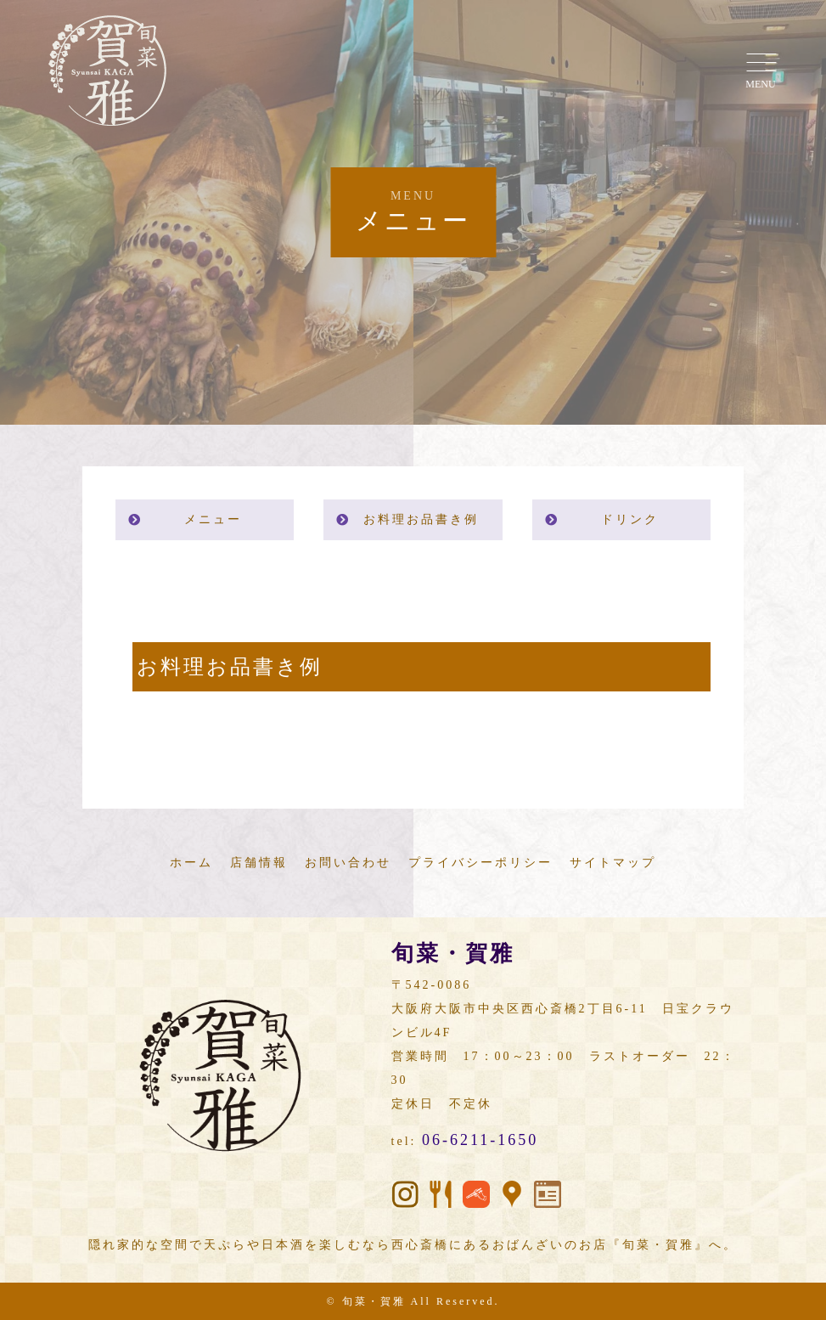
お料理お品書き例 (421, 519)
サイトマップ (613, 862)
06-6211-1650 (480, 1139)
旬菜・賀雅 (374, 1301)
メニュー (213, 519)
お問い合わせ (348, 862)
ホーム (191, 862)
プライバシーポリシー (480, 862)
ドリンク (630, 519)
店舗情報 (259, 862)
